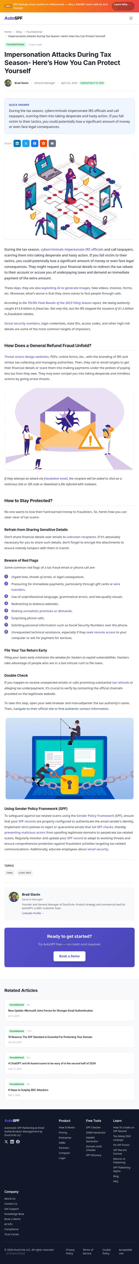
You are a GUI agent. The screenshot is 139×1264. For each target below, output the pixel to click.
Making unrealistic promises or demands (41, 611)
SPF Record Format (120, 1151)
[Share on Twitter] (26, 143)
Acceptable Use (125, 1251)
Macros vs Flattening (119, 1160)
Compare (64, 1153)
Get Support (11, 1208)
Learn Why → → (122, 6)
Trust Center (11, 1234)
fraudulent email (55, 478)
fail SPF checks (102, 827)
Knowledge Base (14, 1214)
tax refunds (120, 682)
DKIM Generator (96, 1132)
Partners (64, 1148)
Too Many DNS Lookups (122, 1138)
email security (97, 849)
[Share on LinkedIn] (17, 143)
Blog (19, 31)
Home (8, 31)
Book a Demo (69, 956)
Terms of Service (88, 1251)
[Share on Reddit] (43, 143)
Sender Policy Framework (95, 816)
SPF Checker (93, 1127)
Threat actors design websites (26, 357)
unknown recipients (81, 537)
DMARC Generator (92, 1139)
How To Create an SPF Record (123, 1129)
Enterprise (65, 1137)
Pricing (63, 1132)
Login (62, 1158)
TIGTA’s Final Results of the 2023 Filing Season (60, 303)
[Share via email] (52, 143)
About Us (9, 1198)
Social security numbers (22, 323)
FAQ (115, 1181)
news (10, 872)
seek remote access (100, 632)
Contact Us (10, 1203)
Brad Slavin (21, 83)
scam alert (25, 872)
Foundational (34, 31)
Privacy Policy (70, 1251)
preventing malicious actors (24, 832)
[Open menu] (131, 18)
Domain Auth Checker (94, 1148)
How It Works (67, 1127)
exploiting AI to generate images (65, 288)
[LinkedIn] (12, 1142)
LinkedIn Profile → (33, 913)
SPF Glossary (93, 1155)
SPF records (27, 821)
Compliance (11, 1229)
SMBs (62, 1142)
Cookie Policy (106, 1251)
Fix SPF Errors (121, 1145)
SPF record (75, 838)
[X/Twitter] (6, 1142)
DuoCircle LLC (12, 1135)
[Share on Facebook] (34, 143)
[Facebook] (18, 1142)
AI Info (8, 1224)
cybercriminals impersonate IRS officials (72, 249)
